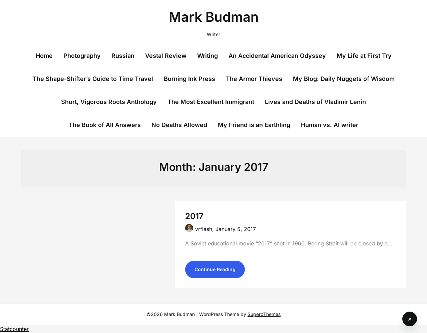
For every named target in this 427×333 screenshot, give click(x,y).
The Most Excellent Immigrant (210, 101)
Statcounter (14, 329)
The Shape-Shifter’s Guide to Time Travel (93, 78)
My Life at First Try (364, 55)
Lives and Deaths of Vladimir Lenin (315, 101)
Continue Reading (215, 269)
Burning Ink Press (189, 78)
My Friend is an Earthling (254, 124)
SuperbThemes (264, 314)
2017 (194, 216)
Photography (82, 55)
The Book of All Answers (105, 124)
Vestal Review (165, 55)
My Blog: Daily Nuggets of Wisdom (344, 78)
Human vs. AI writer (329, 124)
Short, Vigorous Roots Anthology (109, 101)
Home (44, 55)
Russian (122, 55)
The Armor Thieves (254, 78)
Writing (207, 55)
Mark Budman (214, 17)
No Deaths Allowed (179, 124)
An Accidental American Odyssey (277, 55)
